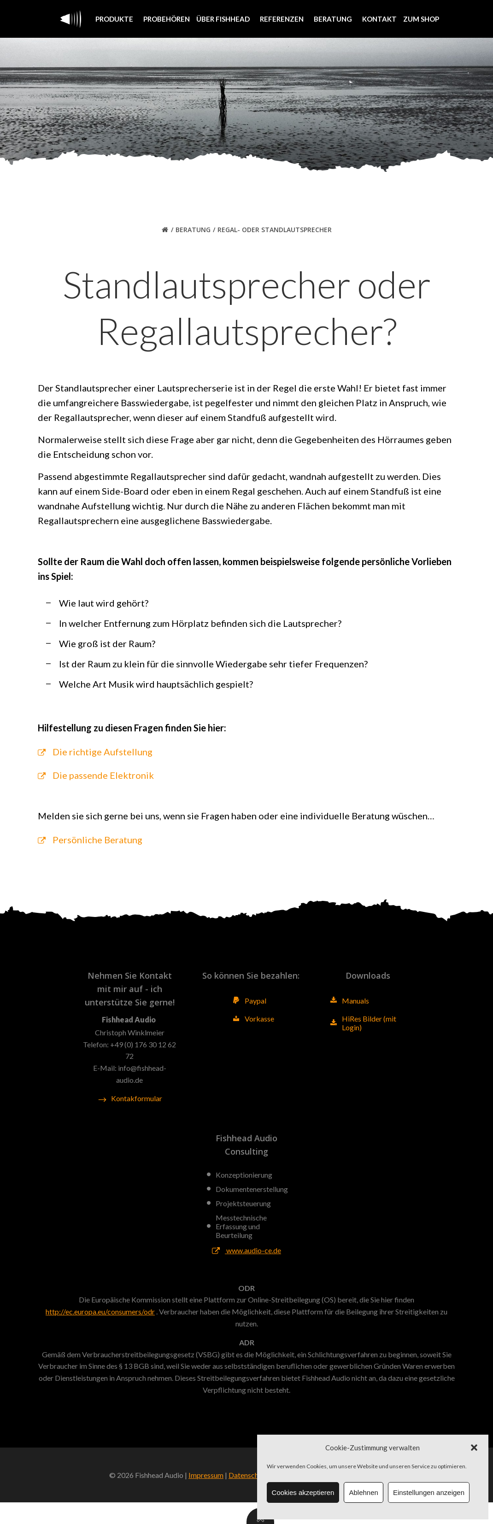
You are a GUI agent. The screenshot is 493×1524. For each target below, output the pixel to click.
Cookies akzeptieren (303, 1492)
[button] (474, 1447)
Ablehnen (363, 1492)
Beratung (335, 18)
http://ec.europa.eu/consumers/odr (100, 1330)
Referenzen (283, 18)
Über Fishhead (224, 18)
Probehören (166, 18)
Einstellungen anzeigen (428, 1492)
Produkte (116, 18)
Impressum (205, 1496)
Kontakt (379, 18)
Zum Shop (421, 18)
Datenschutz (249, 1496)
